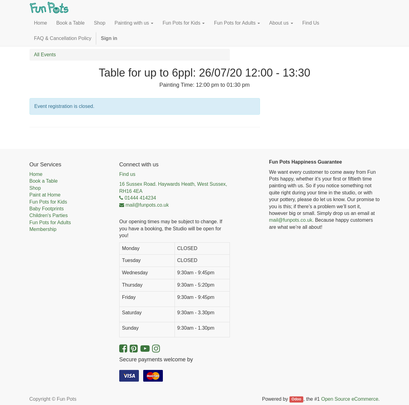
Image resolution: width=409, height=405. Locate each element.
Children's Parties (48, 215)
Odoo (296, 399)
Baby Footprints (46, 208)
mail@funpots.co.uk (291, 220)
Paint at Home (45, 194)
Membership (43, 229)
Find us (127, 174)
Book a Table (43, 181)
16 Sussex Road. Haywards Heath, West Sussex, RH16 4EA (173, 187)
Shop (35, 188)
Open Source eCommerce (349, 399)
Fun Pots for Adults (50, 222)
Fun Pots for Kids (48, 201)
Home (36, 174)
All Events (45, 54)
